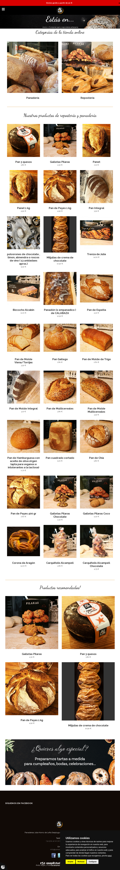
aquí (110, 856)
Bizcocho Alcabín (23, 309)
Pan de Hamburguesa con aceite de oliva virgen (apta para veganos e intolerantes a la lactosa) (23, 462)
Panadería (32, 97)
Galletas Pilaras (60, 161)
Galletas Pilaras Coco (96, 513)
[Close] (119, 3)
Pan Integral (96, 208)
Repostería (87, 97)
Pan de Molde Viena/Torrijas (23, 361)
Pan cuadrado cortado (60, 457)
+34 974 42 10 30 (53, 841)
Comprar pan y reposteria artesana (63, 27)
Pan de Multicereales (59, 408)
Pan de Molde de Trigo (96, 359)
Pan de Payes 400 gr (23, 513)
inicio (45, 27)
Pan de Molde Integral (23, 408)
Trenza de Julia (96, 254)
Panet (96, 161)
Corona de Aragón (23, 562)
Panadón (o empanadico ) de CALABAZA (60, 311)
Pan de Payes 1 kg (60, 208)
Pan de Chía (96, 457)
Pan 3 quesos (23, 161)
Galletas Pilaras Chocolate (60, 515)
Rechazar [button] (81, 862)
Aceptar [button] (70, 862)
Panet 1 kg (23, 208)
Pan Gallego (60, 359)
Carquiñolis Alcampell (60, 562)
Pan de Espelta (96, 309)
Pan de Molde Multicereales (96, 410)
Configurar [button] (93, 862)
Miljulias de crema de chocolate (60, 259)
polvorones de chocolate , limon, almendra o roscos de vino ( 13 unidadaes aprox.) (23, 259)
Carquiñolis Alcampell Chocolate (96, 564)
